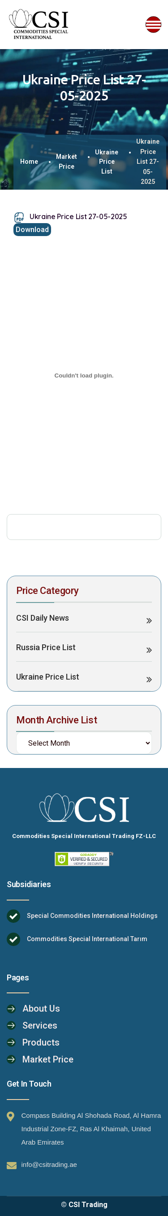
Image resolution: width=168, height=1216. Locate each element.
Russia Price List (46, 647)
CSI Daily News (42, 618)
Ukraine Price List (106, 162)
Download (32, 229)
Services (39, 1025)
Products (41, 1042)
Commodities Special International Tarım (87, 938)
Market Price (66, 161)
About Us (41, 1008)
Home (29, 161)
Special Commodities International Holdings (92, 915)
